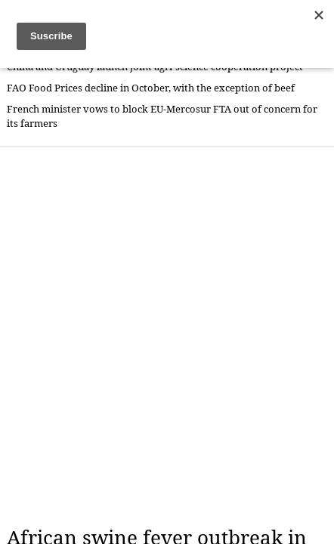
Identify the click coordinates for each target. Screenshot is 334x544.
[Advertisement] (167, 336)
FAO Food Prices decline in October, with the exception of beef (151, 88)
